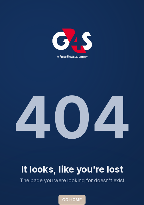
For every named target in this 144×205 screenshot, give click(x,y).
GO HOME (72, 199)
